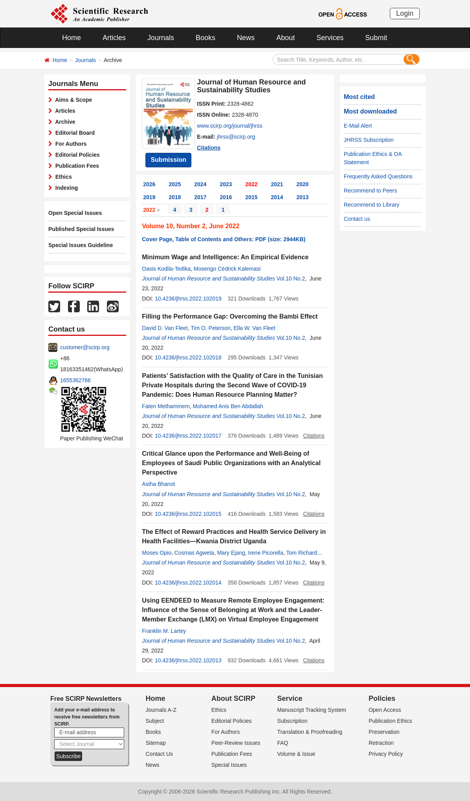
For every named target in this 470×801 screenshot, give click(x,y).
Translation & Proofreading (309, 732)
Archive (63, 122)
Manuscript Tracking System (311, 710)
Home (71, 38)
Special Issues (229, 765)
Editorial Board (73, 133)
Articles (114, 38)
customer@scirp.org (84, 347)
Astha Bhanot (158, 484)
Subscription (292, 721)
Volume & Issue (296, 754)
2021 (277, 184)
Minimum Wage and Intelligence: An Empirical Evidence (225, 257)
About (285, 38)
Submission (168, 159)
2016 (226, 197)
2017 (200, 197)
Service (289, 698)
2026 (149, 184)
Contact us (357, 219)
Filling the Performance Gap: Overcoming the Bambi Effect (230, 316)
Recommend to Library (372, 205)
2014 (277, 197)
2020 (302, 184)
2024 (200, 184)
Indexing (65, 188)
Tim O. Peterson (210, 328)
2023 (226, 184)
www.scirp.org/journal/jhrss (230, 126)
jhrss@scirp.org (236, 137)
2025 (175, 184)
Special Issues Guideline (80, 245)
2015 (251, 197)
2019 (149, 197)
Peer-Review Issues (236, 743)
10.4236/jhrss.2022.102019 (188, 298)
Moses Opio (156, 553)
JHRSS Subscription (369, 140)
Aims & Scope (72, 100)
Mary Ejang (231, 553)
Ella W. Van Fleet (254, 328)
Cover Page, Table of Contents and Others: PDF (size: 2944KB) (223, 239)
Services (329, 38)
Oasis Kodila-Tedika (166, 269)
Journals (160, 38)
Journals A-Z (161, 710)
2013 (302, 197)
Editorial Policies (76, 155)
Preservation (384, 732)
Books (205, 38)
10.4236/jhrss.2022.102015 (188, 514)
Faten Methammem (165, 406)
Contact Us (159, 754)
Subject (155, 721)
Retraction (381, 743)
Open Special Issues (75, 213)
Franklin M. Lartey (164, 631)
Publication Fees (75, 166)
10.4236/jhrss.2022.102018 (188, 357)
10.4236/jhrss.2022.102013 (188, 660)
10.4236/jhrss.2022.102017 (188, 436)
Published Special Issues (81, 229)
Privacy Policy (386, 754)
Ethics (62, 177)
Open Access (385, 710)
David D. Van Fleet (164, 328)
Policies (382, 698)
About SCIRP (233, 698)
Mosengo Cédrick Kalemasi (227, 269)
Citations (208, 148)
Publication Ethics (390, 721)
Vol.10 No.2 (291, 278)
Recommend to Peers (370, 190)
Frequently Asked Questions (378, 176)
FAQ (282, 743)
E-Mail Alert (358, 126)
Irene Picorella (265, 553)
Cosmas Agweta (194, 553)
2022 (251, 184)
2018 (175, 197)
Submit (376, 38)
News (246, 38)
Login (404, 13)
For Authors (69, 144)
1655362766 (75, 380)
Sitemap (156, 743)
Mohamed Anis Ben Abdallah (228, 406)
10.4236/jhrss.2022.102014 (188, 582)
